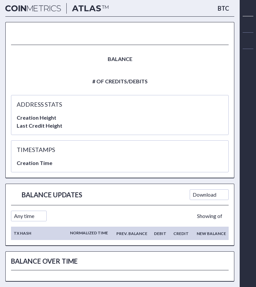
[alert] (248, 57)
